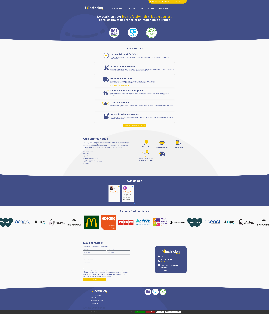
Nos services (132, 8)
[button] (183, 222)
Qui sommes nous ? (117, 8)
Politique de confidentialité (173, 312)
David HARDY (130, 187)
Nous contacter (163, 8)
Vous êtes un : (87, 246)
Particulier (96, 246)
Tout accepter (140, 312)
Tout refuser (150, 312)
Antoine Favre (117, 187)
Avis (142, 8)
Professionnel (105, 246)
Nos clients (151, 8)
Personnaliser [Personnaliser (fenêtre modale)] (160, 312)
